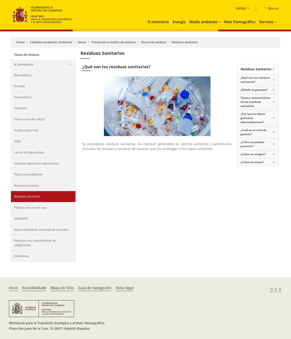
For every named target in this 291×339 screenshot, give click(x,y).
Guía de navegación (95, 287)
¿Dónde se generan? (254, 90)
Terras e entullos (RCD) (29, 119)
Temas (81, 42)
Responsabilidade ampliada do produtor (41, 230)
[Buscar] (270, 8)
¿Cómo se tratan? (252, 162)
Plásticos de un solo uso (30, 207)
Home (20, 42)
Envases (19, 86)
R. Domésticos (23, 64)
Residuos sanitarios (185, 42)
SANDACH (21, 218)
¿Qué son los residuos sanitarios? (255, 80)
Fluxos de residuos (153, 42)
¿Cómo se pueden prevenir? (252, 144)
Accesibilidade (34, 287)
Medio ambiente (203, 21)
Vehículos (20, 108)
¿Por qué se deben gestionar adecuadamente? (253, 118)
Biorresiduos (22, 75)
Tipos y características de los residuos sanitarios (255, 102)
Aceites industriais (26, 130)
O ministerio (158, 21)
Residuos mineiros (26, 185)
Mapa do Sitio (62, 287)
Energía (179, 21)
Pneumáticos (23, 97)
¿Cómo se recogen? (253, 154)
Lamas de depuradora (29, 152)
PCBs (17, 141)
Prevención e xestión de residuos (113, 42)
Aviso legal (125, 287)
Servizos (266, 21)
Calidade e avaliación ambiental (51, 42)
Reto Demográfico (240, 21)
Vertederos (21, 256)
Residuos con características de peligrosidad (35, 242)
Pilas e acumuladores (28, 174)
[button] (220, 22)
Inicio (13, 287)
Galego (241, 8)
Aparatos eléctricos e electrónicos (36, 163)
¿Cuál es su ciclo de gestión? (253, 132)
